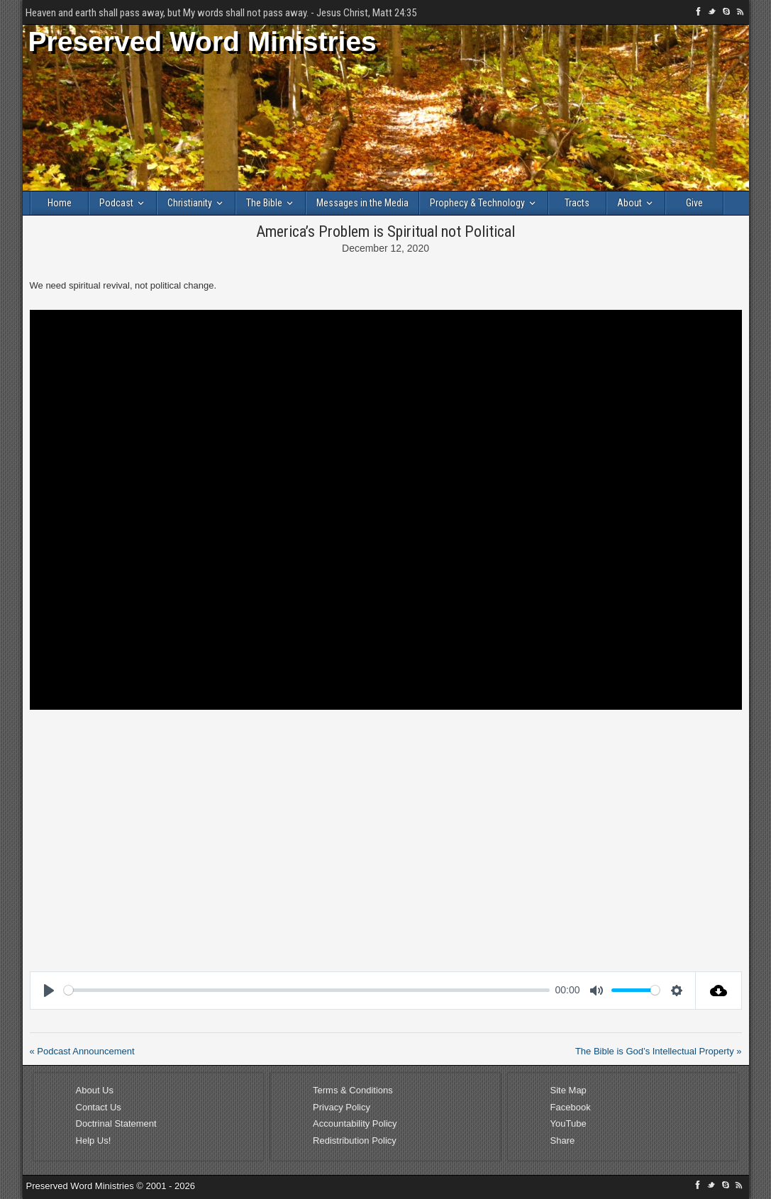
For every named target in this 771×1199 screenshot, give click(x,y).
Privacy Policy (341, 1107)
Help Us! (93, 1140)
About (629, 202)
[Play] (49, 990)
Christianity (189, 202)
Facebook (570, 1107)
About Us (94, 1090)
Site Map (568, 1090)
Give (694, 202)
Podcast (116, 202)
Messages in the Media (362, 202)
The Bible (264, 202)
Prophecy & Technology (477, 202)
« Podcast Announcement (82, 1051)
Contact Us (98, 1107)
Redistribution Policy (354, 1140)
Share (562, 1140)
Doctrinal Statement (116, 1123)
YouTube (568, 1123)
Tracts (577, 202)
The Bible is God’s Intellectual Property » (658, 1051)
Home (60, 202)
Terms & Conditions (353, 1090)
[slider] (307, 990)
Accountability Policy (355, 1123)
